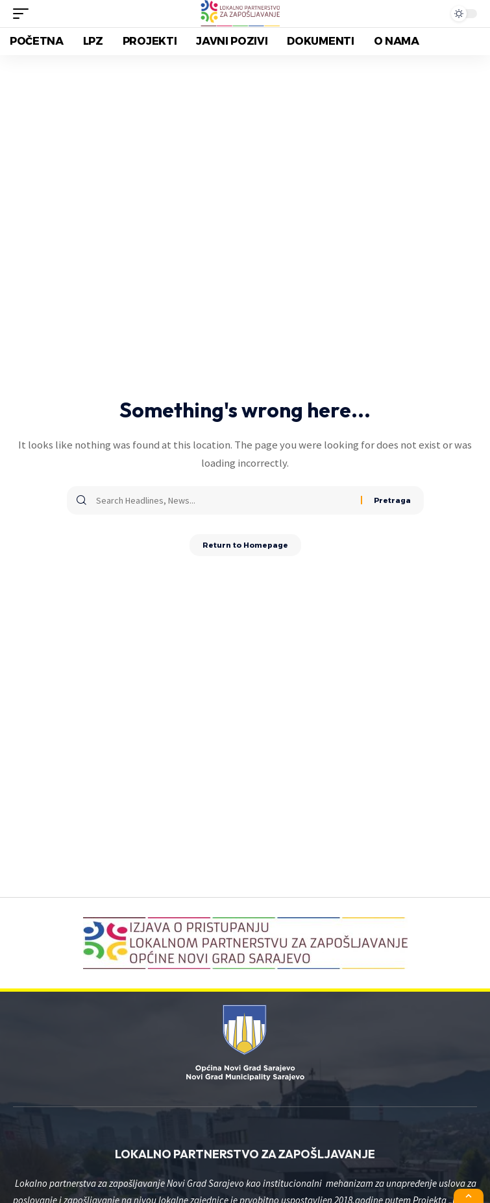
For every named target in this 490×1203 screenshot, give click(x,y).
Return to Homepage (245, 545)
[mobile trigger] (24, 13)
